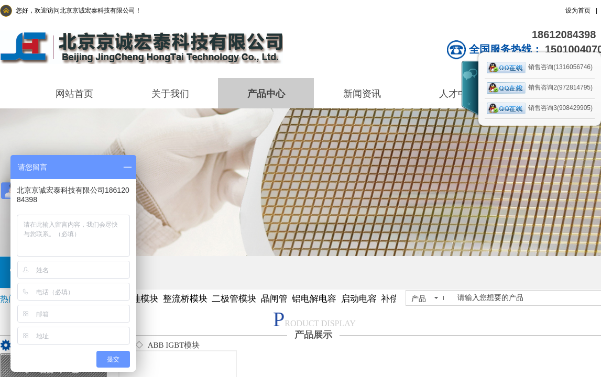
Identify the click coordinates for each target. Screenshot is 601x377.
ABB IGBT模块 (174, 345)
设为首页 (578, 10)
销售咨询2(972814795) (540, 88)
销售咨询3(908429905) (540, 108)
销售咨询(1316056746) (540, 67)
